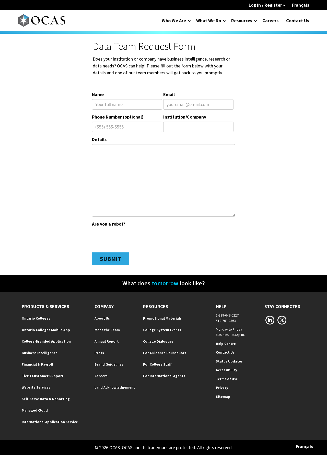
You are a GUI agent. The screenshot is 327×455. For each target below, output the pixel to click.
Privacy (222, 387)
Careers (270, 21)
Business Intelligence (39, 353)
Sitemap (223, 396)
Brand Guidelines (109, 364)
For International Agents (164, 376)
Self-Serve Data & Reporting (46, 398)
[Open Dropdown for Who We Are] (189, 20)
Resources (241, 21)
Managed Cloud (35, 410)
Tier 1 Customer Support (43, 376)
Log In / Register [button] (267, 5)
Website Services (36, 387)
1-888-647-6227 (227, 315)
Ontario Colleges (36, 318)
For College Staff (157, 364)
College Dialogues (158, 341)
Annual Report (107, 341)
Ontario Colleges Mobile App (46, 330)
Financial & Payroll (37, 364)
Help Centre (226, 343)
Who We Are (174, 21)
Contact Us (297, 21)
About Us (102, 318)
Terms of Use (227, 379)
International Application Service (50, 421)
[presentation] (131, 239)
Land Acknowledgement (115, 387)
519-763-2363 (226, 320)
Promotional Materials (162, 318)
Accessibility (226, 370)
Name (98, 94)
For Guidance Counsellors (164, 353)
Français (300, 5)
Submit (110, 259)
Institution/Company (184, 117)
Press (99, 353)
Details (99, 139)
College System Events (162, 330)
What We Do (208, 21)
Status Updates (229, 361)
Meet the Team (107, 330)
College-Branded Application (46, 341)
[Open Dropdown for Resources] (256, 20)
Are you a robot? (108, 224)
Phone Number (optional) (118, 117)
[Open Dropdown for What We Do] (224, 20)
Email (169, 94)
